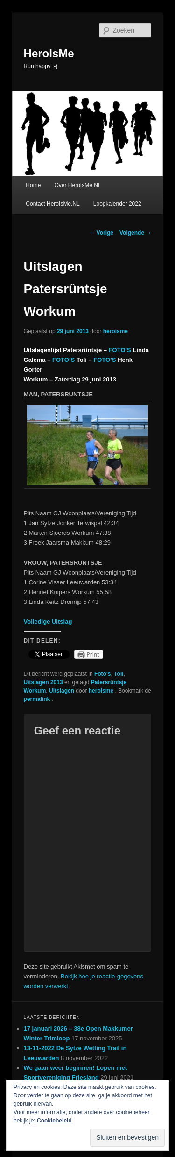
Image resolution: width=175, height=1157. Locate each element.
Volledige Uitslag (48, 621)
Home (33, 185)
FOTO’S (120, 349)
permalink (38, 699)
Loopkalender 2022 (117, 204)
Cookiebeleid (54, 1120)
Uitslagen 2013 (43, 682)
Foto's (102, 674)
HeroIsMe (49, 53)
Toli (118, 674)
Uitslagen (61, 690)
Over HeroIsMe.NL (77, 185)
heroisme (115, 331)
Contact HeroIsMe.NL (52, 204)
